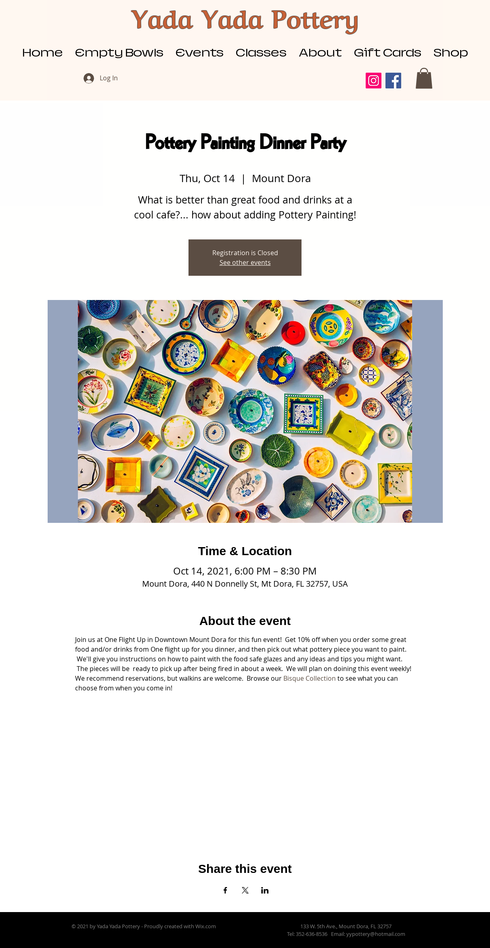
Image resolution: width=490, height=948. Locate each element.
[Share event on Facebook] (225, 890)
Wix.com (205, 926)
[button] (424, 78)
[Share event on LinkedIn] (265, 890)
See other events (245, 262)
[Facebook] (393, 80)
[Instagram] (373, 80)
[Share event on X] (245, 890)
